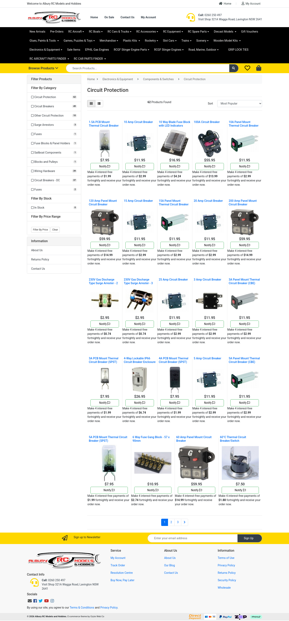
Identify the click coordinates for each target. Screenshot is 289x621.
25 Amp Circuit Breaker (173, 279)
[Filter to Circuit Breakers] (54, 106)
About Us (37, 250)
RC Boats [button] (94, 31)
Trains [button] (185, 40)
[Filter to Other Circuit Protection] (54, 115)
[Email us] (30, 600)
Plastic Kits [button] (130, 40)
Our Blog (169, 565)
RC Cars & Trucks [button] (118, 31)
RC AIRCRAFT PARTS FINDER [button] (48, 58)
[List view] (99, 103)
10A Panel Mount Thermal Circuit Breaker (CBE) (243, 125)
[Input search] (147, 68)
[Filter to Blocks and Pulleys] (54, 162)
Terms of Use (226, 558)
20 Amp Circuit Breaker (208, 200)
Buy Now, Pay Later (122, 580)
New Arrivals (37, 31)
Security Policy (227, 580)
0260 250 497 (210, 15)
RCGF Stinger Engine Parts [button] (130, 49)
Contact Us (127, 17)
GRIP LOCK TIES (238, 49)
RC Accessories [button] (146, 31)
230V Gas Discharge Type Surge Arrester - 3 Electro (138, 283)
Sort (210, 103)
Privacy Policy (226, 565)
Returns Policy (40, 259)
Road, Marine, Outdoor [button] (202, 49)
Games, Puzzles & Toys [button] (78, 40)
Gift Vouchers (249, 31)
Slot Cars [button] (168, 40)
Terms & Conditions (82, 607)
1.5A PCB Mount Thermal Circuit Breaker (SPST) (104, 125)
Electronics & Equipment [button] (45, 49)
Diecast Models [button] (224, 31)
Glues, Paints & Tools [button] (43, 40)
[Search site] (234, 68)
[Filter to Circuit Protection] (54, 97)
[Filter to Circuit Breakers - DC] (54, 180)
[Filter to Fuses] (54, 134)
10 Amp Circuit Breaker (138, 122)
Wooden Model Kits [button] (226, 40)
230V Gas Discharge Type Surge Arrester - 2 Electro (103, 283)
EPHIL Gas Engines (97, 49)
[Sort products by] (239, 103)
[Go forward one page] (184, 522)
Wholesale (224, 587)
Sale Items (73, 49)
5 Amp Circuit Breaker (207, 358)
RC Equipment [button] (172, 31)
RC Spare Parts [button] (197, 31)
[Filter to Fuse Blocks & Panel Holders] (54, 143)
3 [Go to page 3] (178, 522)
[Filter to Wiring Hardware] (54, 171)
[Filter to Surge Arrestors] (54, 125)
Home (225, 3)
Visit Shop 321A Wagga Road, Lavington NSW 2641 (230, 19)
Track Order (118, 565)
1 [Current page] (164, 522)
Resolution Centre (122, 572)
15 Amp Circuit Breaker (138, 200)
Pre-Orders (56, 31)
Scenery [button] (201, 40)
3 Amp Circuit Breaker (207, 279)
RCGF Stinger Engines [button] (167, 49)
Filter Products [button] (41, 79)
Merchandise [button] (108, 40)
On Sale (109, 17)
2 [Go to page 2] (171, 522)
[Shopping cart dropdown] (259, 68)
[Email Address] (193, 538)
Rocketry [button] (150, 40)
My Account (251, 3)
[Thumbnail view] (91, 103)
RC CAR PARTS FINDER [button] (89, 58)
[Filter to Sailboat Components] (54, 152)
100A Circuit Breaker (207, 122)
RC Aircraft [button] (75, 31)
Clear (55, 229)
